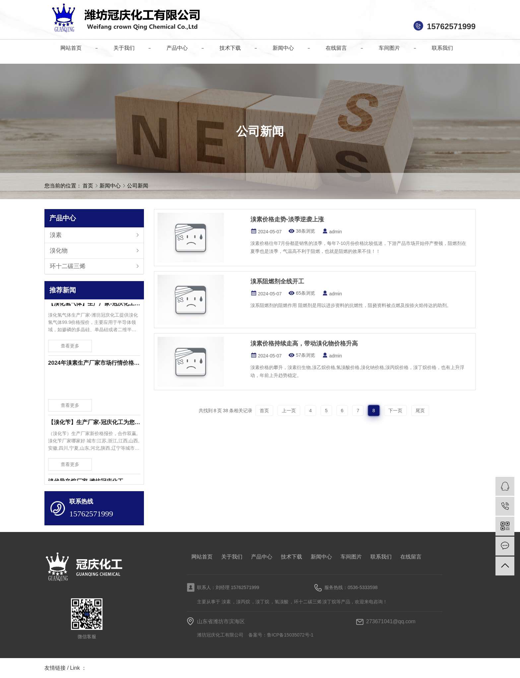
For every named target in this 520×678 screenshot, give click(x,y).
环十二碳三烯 (68, 266)
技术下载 (291, 557)
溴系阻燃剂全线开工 (277, 281)
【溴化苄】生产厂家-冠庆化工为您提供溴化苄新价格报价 (94, 423)
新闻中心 (110, 185)
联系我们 (381, 557)
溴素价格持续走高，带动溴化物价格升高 (304, 343)
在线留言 (411, 557)
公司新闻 (137, 185)
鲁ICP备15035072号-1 (290, 635)
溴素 (56, 235)
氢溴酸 (282, 601)
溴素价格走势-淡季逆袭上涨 (287, 219)
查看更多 (70, 347)
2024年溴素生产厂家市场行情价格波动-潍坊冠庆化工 (94, 364)
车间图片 (351, 557)
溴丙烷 (243, 601)
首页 (88, 185)
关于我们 (231, 557)
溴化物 (59, 250)
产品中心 (261, 557)
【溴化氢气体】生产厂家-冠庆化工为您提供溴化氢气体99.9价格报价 (94, 305)
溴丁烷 (262, 601)
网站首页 (202, 557)
